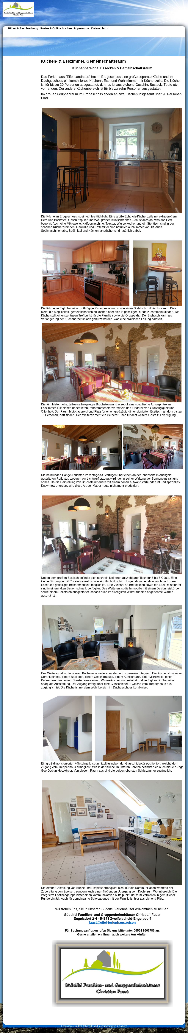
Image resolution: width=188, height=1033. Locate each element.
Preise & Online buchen (56, 28)
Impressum (81, 28)
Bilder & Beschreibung (23, 28)
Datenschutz (99, 28)
